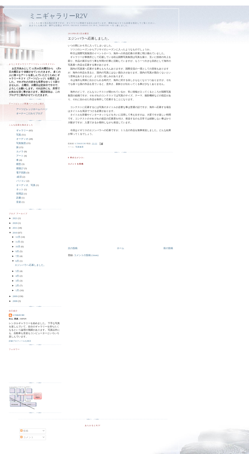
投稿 (24, 430)
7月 (17, 256)
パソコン (21, 180)
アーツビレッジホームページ (31, 109)
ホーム (120, 248)
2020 (15, 223)
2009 (15, 296)
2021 (15, 218)
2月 (17, 285)
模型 (18, 164)
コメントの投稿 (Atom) (86, 255)
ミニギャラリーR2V (58, 16)
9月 (17, 251)
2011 (15, 227)
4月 (17, 276)
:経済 (19, 176)
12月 (18, 237)
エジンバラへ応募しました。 (30, 265)
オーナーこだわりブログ (29, 113)
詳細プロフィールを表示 (20, 341)
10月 (18, 246)
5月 (17, 271)
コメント (27, 437)
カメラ (19, 151)
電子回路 (21, 172)
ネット (19, 189)
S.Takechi (18, 315)
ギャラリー (22, 130)
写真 (18, 134)
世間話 (19, 193)
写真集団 (79, 147)
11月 (18, 241)
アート (19, 155)
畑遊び (19, 168)
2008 (15, 301)
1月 (17, 290)
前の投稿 (168, 248)
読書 (18, 197)
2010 (15, 232)
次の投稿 (72, 248)
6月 (17, 261)
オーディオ (22, 139)
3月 (17, 280)
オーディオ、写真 (25, 185)
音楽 (18, 202)
